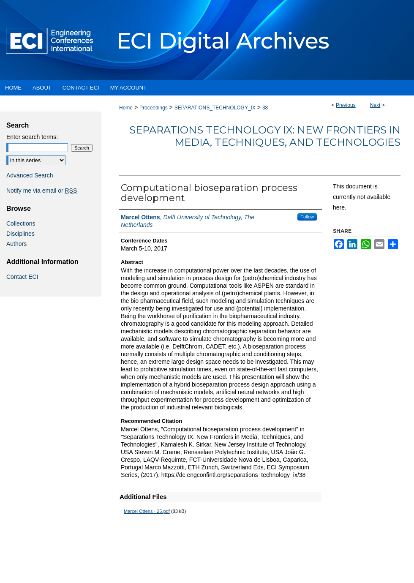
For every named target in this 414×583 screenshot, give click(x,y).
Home (126, 108)
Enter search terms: (32, 136)
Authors (16, 243)
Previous (346, 105)
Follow (307, 216)
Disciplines (20, 233)
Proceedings (153, 108)
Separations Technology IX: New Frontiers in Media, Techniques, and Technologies (264, 136)
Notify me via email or (41, 190)
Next (375, 105)
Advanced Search (29, 175)
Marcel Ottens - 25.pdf (147, 511)
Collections (20, 223)
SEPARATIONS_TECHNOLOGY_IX (215, 108)
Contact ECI (22, 276)
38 (265, 108)
